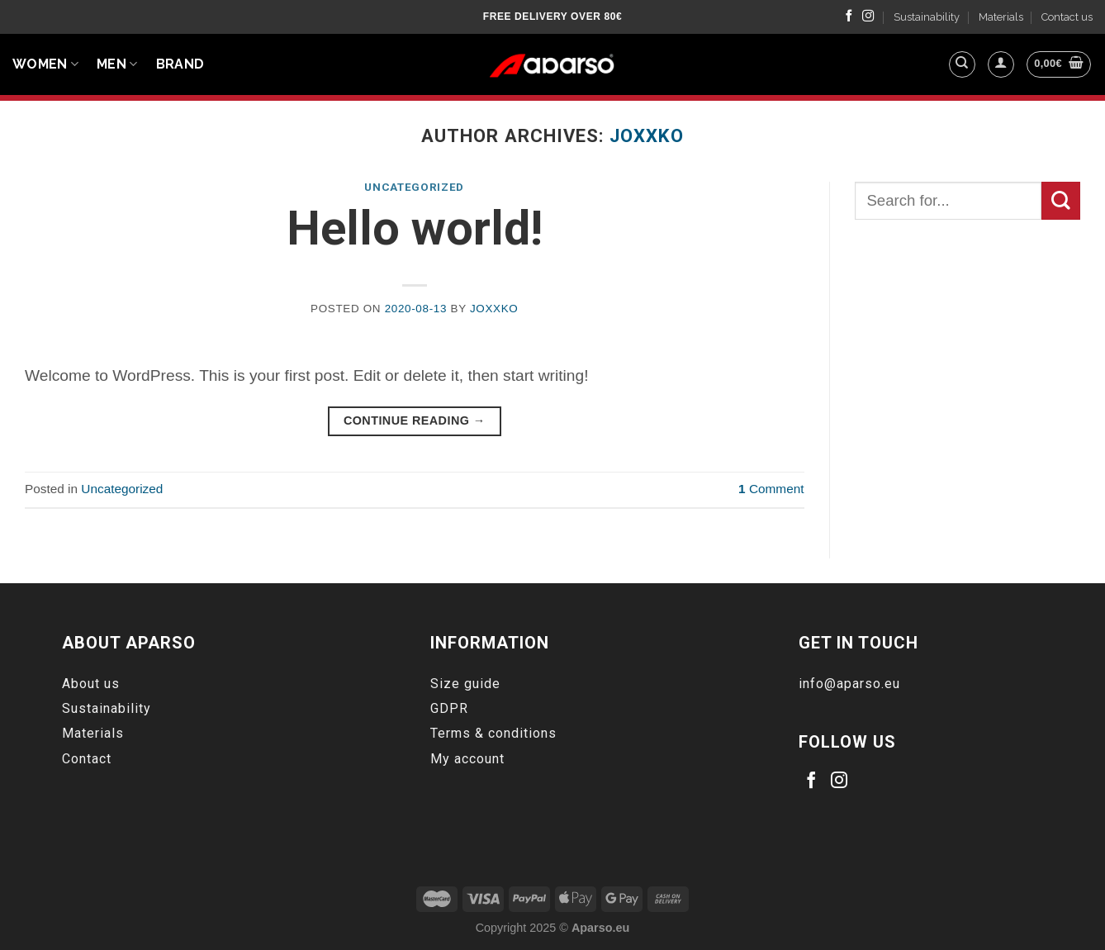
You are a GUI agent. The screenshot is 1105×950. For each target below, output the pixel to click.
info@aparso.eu (849, 683)
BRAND (180, 64)
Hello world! (415, 228)
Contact (86, 759)
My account (467, 759)
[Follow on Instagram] (868, 16)
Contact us (1067, 17)
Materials (1001, 17)
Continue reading (415, 420)
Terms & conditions (493, 733)
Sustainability (927, 17)
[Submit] (1060, 201)
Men (117, 64)
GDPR (449, 708)
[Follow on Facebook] (849, 16)
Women (45, 64)
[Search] (962, 64)
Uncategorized (414, 187)
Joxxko (647, 136)
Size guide (465, 683)
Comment (771, 489)
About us (91, 683)
